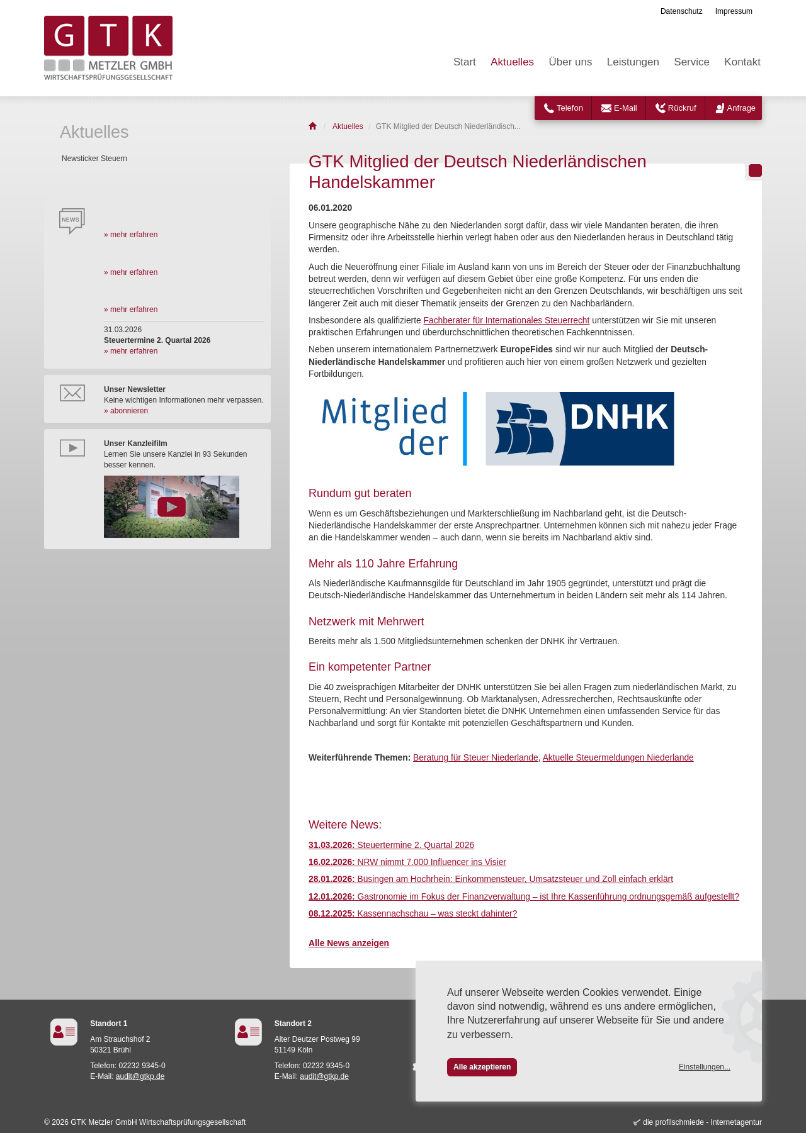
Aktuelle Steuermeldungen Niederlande (618, 757)
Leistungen (633, 62)
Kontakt (742, 62)
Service (692, 62)
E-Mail (625, 108)
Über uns (570, 62)
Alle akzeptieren (482, 1067)
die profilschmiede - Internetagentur (702, 1122)
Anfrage (741, 108)
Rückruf (682, 108)
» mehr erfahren (130, 234)
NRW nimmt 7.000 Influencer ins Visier (407, 862)
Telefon (570, 108)
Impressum (733, 11)
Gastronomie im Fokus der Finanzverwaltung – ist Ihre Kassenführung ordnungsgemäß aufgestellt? (524, 896)
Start (464, 62)
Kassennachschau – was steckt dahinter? (413, 913)
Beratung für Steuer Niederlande (475, 757)
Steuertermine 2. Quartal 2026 (391, 845)
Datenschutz (682, 11)
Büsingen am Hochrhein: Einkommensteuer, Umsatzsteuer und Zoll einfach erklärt (491, 879)
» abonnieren (126, 410)
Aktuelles (512, 62)
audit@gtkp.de (140, 1076)
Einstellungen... (704, 1067)
